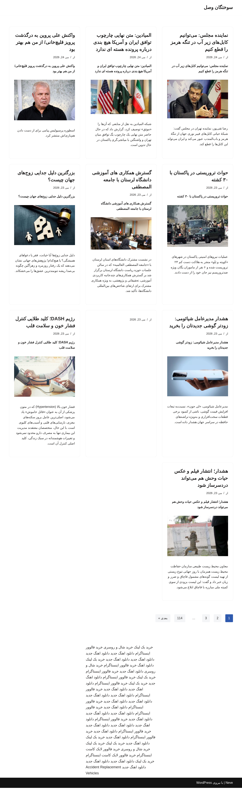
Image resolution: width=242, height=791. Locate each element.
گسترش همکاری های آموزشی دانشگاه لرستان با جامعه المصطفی (121, 180)
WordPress (204, 786)
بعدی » (162, 621)
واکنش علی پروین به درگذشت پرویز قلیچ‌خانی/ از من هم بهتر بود (45, 42)
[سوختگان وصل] (218, 8)
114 (179, 621)
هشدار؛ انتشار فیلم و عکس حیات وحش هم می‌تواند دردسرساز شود (201, 480)
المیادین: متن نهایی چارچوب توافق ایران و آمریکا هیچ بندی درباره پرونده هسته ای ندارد (122, 42)
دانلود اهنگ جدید (122, 656)
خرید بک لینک (143, 651)
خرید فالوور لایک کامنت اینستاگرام (111, 758)
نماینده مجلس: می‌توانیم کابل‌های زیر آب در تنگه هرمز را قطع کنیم (199, 42)
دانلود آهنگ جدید (98, 716)
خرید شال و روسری (118, 651)
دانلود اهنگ (146, 669)
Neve (229, 786)
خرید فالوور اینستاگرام (120, 669)
